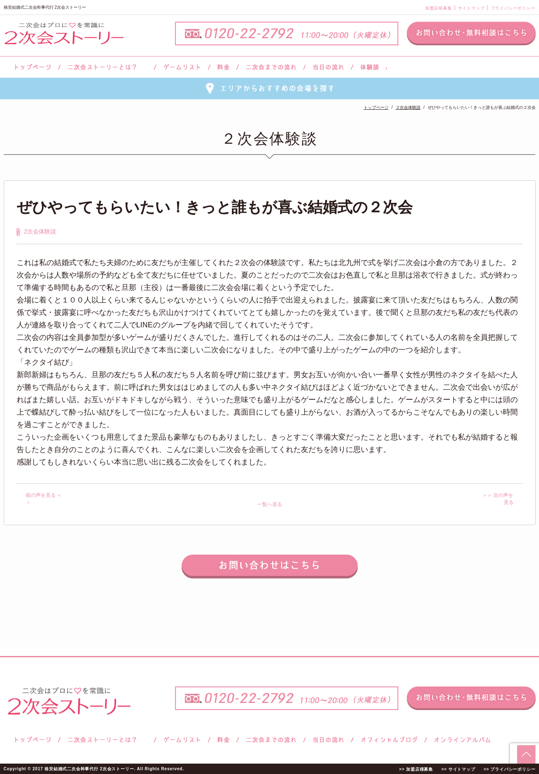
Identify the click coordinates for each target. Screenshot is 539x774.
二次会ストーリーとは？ (107, 67)
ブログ (389, 739)
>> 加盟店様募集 (416, 769)
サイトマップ (471, 8)
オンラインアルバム (460, 739)
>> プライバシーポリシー (510, 769)
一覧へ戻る (269, 504)
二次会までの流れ (271, 67)
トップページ (31, 67)
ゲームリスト (182, 67)
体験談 (369, 67)
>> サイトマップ (458, 769)
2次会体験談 (40, 231)
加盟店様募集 (438, 8)
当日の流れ (328, 67)
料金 (223, 67)
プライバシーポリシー (513, 8)
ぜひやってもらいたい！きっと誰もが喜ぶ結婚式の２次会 (215, 207)
